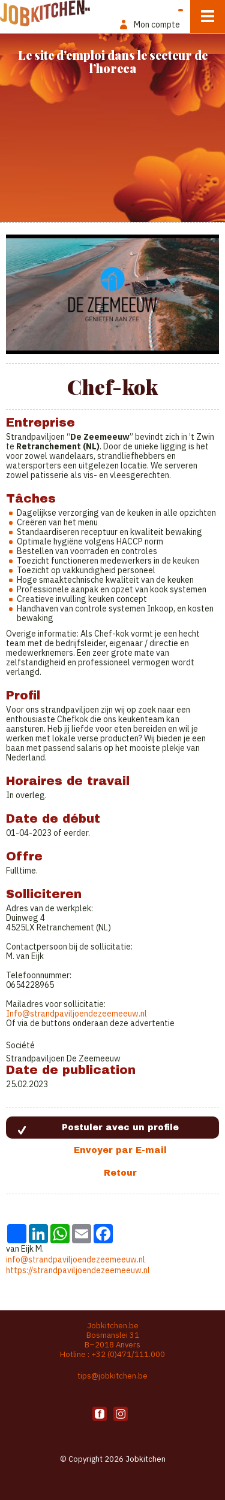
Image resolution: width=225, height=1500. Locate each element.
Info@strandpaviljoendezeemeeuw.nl (76, 1013)
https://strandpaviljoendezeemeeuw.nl (78, 1270)
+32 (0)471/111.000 (128, 1354)
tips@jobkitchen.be (112, 1376)
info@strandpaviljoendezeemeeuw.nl (75, 1259)
